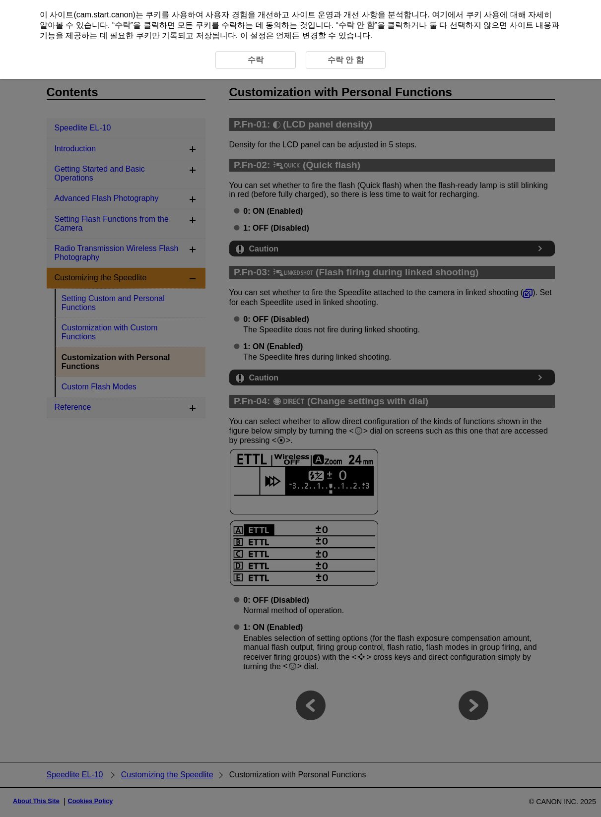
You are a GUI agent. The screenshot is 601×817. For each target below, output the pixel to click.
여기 (440, 14)
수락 (123, 25)
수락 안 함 (356, 25)
